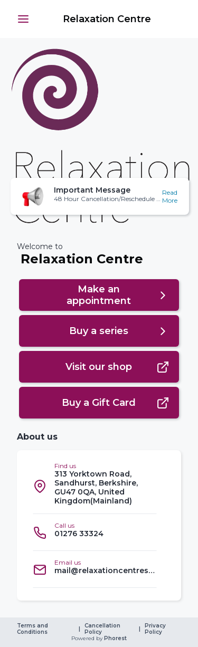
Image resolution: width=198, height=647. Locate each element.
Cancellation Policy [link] (103, 629)
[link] (105, 19)
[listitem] (95, 486)
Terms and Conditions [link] (33, 629)
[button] (23, 19)
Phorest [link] (114, 638)
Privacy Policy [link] (156, 629)
